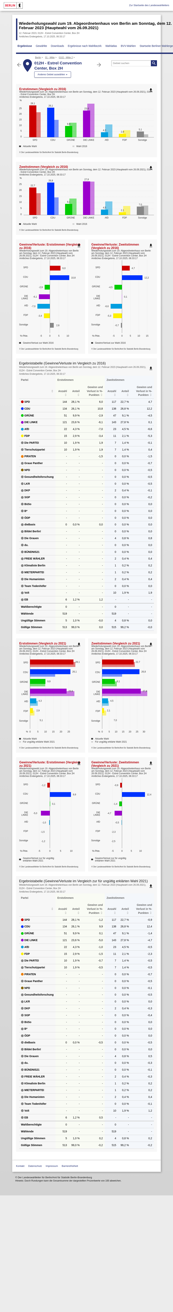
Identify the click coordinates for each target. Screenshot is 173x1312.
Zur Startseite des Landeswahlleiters (149, 5)
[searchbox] (134, 63)
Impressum (52, 1166)
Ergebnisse (25, 45)
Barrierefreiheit (70, 1166)
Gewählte (41, 45)
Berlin (38, 57)
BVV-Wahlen (128, 45)
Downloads (57, 45)
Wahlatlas (111, 45)
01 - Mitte (50, 57)
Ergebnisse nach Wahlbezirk (85, 45)
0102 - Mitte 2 (66, 57)
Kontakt (20, 1166)
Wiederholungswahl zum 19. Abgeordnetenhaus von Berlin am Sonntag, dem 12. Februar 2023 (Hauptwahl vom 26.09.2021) (95, 25)
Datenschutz (35, 1166)
